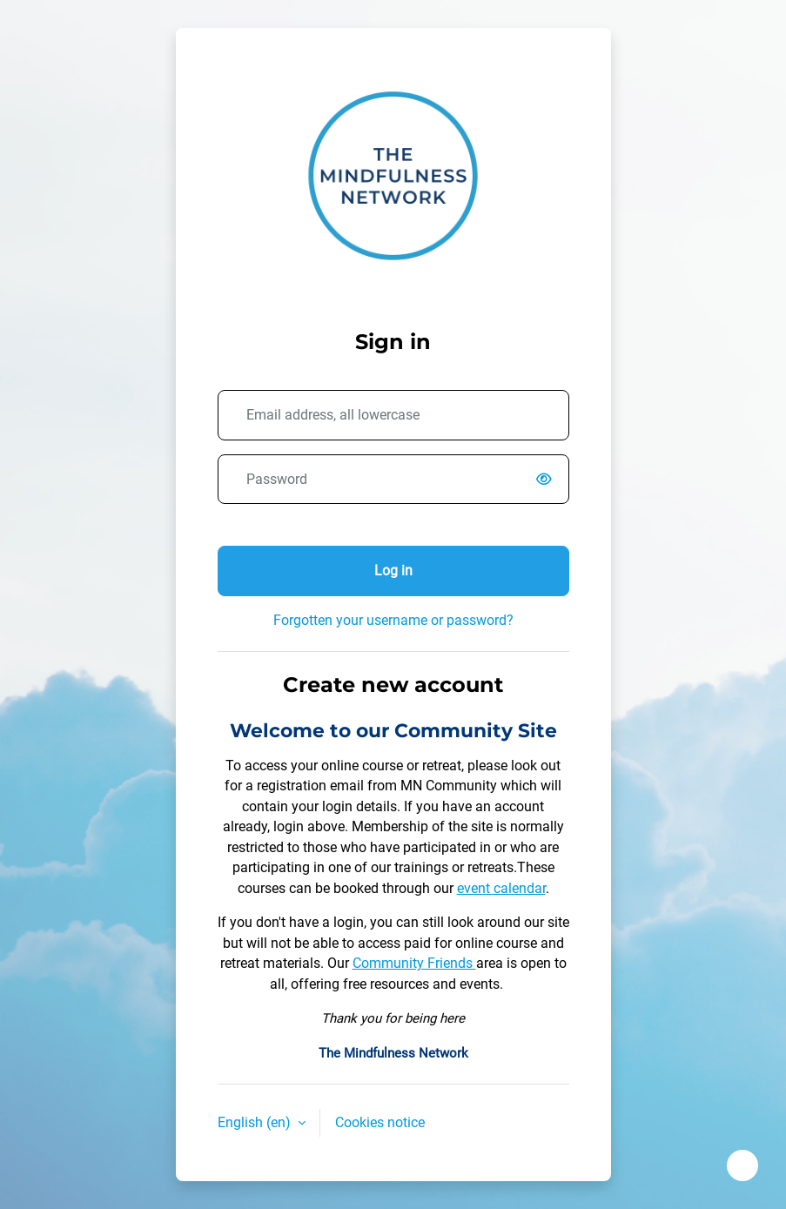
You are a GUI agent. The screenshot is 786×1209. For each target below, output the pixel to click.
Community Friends (414, 963)
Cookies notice (380, 1122)
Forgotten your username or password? (393, 620)
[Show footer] (742, 1165)
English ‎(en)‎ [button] (256, 1122)
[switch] (548, 479)
